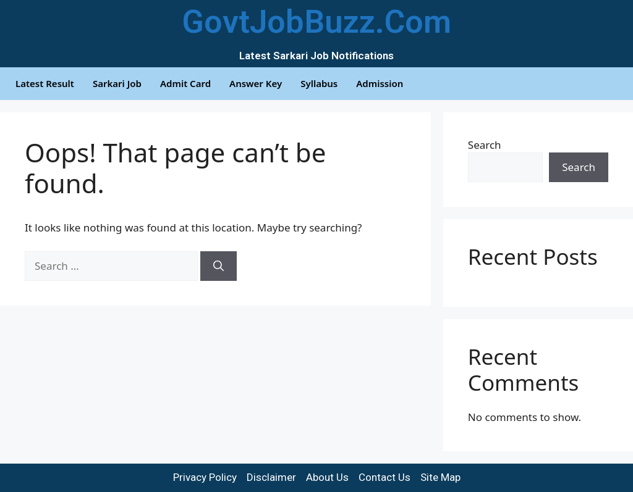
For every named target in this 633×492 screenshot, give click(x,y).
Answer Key (255, 83)
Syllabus (319, 83)
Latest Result (44, 83)
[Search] (218, 266)
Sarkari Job (117, 83)
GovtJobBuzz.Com (316, 22)
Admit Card (185, 83)
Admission (379, 83)
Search (484, 145)
